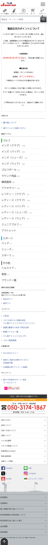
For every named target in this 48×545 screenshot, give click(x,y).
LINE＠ (6, 316)
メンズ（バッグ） (14, 151)
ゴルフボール (11, 169)
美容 (6, 274)
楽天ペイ (7, 303)
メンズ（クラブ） (14, 145)
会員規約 (3, 503)
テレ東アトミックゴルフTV (14, 336)
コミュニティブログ (33, 479)
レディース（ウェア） (16, 218)
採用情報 (3, 532)
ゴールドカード (14, 381)
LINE (27, 468)
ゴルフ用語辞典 (10, 340)
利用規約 (3, 497)
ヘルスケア (9, 268)
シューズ (8, 249)
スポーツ (8, 255)
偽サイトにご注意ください (14, 128)
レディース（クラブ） (16, 200)
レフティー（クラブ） (16, 194)
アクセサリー (11, 188)
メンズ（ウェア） (14, 163)
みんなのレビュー (10, 353)
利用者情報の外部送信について (13, 515)
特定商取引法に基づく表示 (11, 521)
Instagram (30, 473)
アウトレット (9, 230)
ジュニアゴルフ (12, 224)
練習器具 (9, 182)
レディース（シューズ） (17, 212)
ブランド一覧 (9, 280)
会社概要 (3, 526)
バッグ (7, 243)
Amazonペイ (8, 299)
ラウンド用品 (11, 176)
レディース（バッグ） (16, 206)
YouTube (6, 479)
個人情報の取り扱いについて (12, 509)
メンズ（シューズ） (15, 157)
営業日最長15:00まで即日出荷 (16, 327)
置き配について (10, 123)
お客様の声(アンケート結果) (15, 367)
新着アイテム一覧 (10, 332)
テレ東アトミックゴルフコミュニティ (19, 321)
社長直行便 (16, 361)
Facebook (6, 468)
